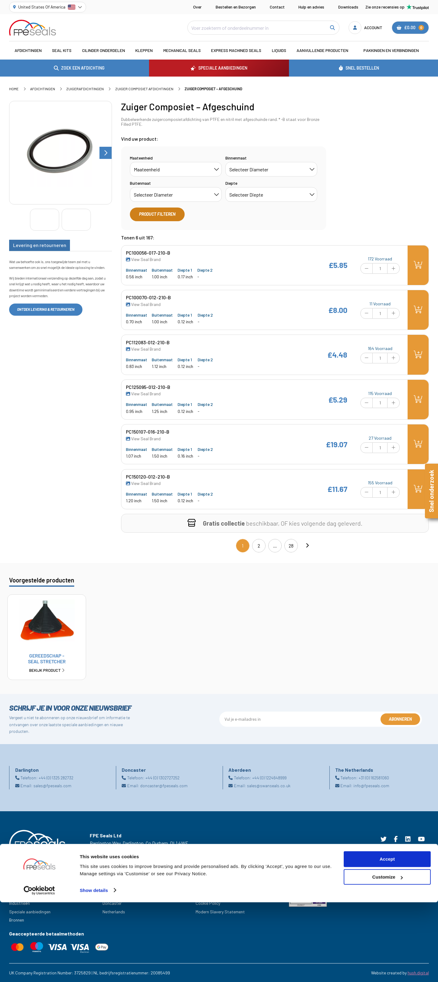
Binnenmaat (236, 157)
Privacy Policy (208, 894)
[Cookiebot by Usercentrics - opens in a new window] (39, 970)
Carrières (17, 894)
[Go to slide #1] (44, 219)
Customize (387, 957)
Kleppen (144, 50)
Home (14, 89)
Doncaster (112, 903)
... (275, 545)
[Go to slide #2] (76, 219)
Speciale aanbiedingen (29, 911)
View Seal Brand (143, 259)
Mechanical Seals (182, 50)
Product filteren (157, 214)
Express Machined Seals (236, 50)
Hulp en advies (311, 6)
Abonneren (400, 719)
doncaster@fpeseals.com (164, 785)
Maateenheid (141, 157)
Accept (387, 939)
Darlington (112, 894)
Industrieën (19, 903)
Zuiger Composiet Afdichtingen (144, 89)
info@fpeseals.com (371, 785)
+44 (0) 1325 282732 (56, 777)
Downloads (348, 6)
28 (291, 545)
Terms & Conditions (213, 886)
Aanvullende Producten (322, 50)
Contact (277, 6)
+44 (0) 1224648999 (269, 777)
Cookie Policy (208, 903)
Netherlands (114, 911)
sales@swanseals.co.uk (268, 785)
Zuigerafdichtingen (85, 89)
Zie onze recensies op (397, 7)
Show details (94, 970)
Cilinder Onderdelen (103, 50)
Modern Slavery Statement (220, 911)
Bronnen (16, 919)
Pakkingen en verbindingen (391, 50)
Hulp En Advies (22, 886)
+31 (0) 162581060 (374, 777)
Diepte (231, 183)
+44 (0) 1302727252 (162, 777)
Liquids (279, 50)
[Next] (307, 545)
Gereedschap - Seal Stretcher (47, 663)
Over (197, 6)
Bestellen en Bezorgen (236, 6)
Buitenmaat (140, 183)
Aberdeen (111, 886)
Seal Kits (61, 50)
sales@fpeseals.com (52, 785)
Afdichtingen (28, 50)
